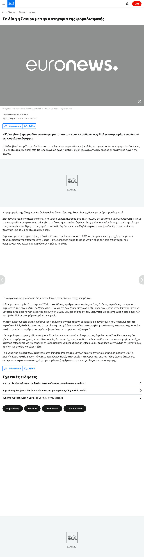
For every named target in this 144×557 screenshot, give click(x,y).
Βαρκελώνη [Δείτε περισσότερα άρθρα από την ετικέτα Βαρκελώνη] (12, 408)
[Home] (3, 12)
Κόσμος (21, 12)
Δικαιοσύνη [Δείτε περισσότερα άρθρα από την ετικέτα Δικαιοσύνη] (52, 408)
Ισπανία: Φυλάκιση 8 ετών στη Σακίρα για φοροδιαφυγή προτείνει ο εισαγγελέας (43, 383)
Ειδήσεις (11, 12)
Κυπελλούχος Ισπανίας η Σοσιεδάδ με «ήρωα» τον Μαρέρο (32, 397)
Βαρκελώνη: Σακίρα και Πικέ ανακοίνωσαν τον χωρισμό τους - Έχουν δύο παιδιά (44, 390)
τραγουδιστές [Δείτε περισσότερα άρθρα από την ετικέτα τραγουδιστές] (74, 408)
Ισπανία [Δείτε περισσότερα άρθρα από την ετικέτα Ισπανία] (32, 408)
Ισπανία (32, 12)
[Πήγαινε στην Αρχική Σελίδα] (11, 3)
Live (137, 3)
